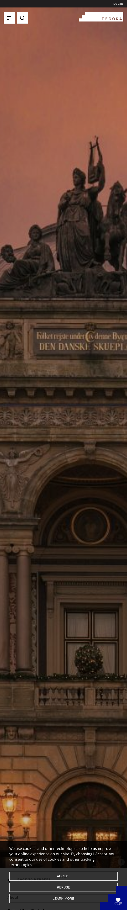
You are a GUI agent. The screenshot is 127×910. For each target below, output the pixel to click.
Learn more (63, 898)
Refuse (63, 887)
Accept (63, 876)
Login (117, 3)
